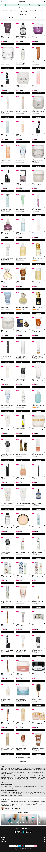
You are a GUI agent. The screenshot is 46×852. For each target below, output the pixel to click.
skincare (24, 769)
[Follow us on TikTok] (29, 828)
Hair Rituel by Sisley (23, 14)
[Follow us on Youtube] (23, 828)
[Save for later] (13, 35)
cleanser (24, 778)
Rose (38, 775)
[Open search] (4, 2)
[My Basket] (44, 2)
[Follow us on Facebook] (20, 828)
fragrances (12, 769)
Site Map (28, 849)
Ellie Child (12, 808)
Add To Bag (7, 43)
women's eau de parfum (28, 10)
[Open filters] (11, 17)
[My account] (41, 2)
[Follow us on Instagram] (17, 828)
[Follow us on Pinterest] (26, 828)
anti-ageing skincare (17, 10)
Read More (25, 11)
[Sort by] (34, 17)
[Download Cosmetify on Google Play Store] (27, 832)
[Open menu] (2, 2)
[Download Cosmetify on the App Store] (18, 832)
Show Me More (23, 761)
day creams (36, 10)
